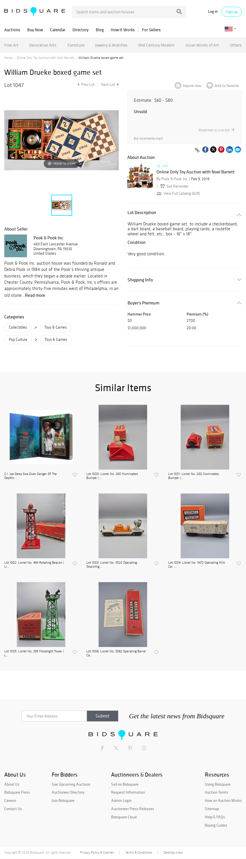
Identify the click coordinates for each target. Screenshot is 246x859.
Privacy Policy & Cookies (97, 852)
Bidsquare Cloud (124, 816)
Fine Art (11, 45)
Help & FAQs (215, 816)
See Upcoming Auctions (71, 784)
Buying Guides (216, 825)
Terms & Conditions (138, 852)
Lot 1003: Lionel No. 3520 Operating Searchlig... (111, 564)
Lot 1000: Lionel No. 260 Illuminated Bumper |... (112, 476)
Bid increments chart (148, 138)
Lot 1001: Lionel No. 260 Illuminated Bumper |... (193, 476)
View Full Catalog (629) (178, 193)
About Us (11, 784)
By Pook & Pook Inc (172, 179)
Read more (35, 295)
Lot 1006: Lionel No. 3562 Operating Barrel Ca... (116, 653)
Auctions (12, 29)
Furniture (76, 45)
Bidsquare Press (17, 792)
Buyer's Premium (143, 303)
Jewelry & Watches (111, 45)
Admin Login (121, 800)
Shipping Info (140, 280)
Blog (100, 29)
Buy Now (35, 29)
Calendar (57, 29)
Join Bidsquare (63, 800)
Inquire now (192, 85)
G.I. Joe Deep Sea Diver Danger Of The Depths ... (30, 476)
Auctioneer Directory (68, 792)
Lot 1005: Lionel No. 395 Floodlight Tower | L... (34, 653)
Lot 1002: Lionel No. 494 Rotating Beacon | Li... (34, 564)
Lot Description (142, 212)
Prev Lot (85, 84)
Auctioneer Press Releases (132, 808)
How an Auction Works (223, 800)
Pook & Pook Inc (48, 237)
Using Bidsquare (218, 784)
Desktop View (173, 852)
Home (8, 58)
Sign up (232, 11)
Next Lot (110, 84)
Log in (213, 11)
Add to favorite (227, 85)
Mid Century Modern (156, 45)
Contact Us (13, 808)
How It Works (123, 29)
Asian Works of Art (202, 45)
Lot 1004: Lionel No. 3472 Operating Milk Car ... (196, 564)
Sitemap (212, 808)
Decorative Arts (43, 45)
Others (236, 45)
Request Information (128, 792)
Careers (10, 800)
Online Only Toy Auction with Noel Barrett (45, 58)
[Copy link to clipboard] (197, 150)
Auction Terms (216, 792)
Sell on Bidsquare (125, 784)
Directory (80, 29)
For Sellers (151, 29)
